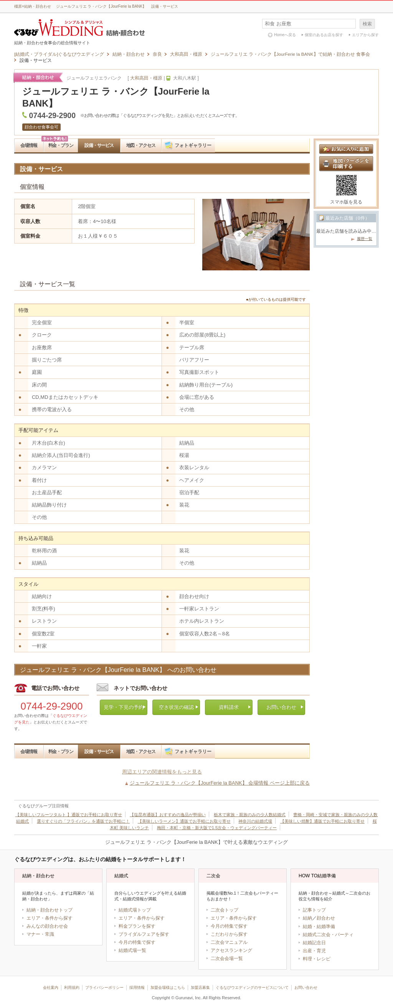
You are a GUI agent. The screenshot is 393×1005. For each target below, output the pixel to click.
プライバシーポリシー (104, 987)
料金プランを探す (137, 926)
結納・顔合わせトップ (49, 910)
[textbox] (309, 23)
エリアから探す (365, 35)
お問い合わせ (281, 707)
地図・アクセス (140, 145)
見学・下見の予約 (124, 707)
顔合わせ (326, 918)
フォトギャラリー (193, 145)
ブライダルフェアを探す (144, 934)
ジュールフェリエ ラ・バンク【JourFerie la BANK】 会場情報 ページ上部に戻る (220, 783)
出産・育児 (314, 950)
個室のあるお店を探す (324, 35)
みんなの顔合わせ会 (47, 926)
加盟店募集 (200, 987)
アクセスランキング (231, 950)
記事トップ (314, 910)
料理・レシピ (316, 959)
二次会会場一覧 (227, 958)
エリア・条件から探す (49, 918)
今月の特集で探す (137, 942)
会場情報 (28, 145)
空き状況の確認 (176, 707)
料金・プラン (60, 145)
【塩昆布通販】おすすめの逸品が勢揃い (168, 814)
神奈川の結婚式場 (255, 821)
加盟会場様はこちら (167, 987)
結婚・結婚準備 (319, 926)
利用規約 (71, 987)
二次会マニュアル (229, 942)
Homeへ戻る (285, 35)
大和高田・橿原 (146, 78)
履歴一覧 (364, 239)
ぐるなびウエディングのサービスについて (252, 987)
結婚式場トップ (135, 910)
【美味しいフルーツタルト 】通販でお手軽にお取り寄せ (68, 814)
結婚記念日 (314, 942)
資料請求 (229, 707)
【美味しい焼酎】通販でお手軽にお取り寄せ (322, 821)
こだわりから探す (229, 934)
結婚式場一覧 (132, 950)
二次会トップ (224, 910)
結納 (307, 918)
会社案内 (50, 987)
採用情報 (137, 987)
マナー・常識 (40, 934)
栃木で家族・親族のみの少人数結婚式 (250, 814)
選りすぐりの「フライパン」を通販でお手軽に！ (83, 821)
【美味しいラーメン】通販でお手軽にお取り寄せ (184, 821)
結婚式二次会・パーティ (328, 934)
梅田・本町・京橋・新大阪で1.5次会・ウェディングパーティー (217, 827)
